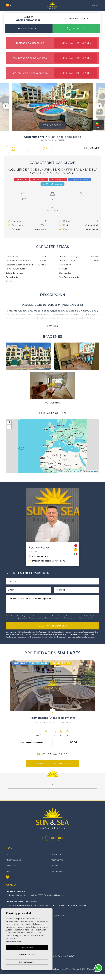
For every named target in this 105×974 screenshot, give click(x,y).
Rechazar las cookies (26, 962)
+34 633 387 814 (39, 556)
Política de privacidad (91, 616)
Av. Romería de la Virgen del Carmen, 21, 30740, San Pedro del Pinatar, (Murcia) (46, 905)
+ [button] (9, 423)
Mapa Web (65, 969)
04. (55, 754)
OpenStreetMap (77, 471)
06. (66, 754)
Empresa (56, 854)
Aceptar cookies (26, 947)
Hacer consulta (28, 28)
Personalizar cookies (27, 954)
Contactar (76, 28)
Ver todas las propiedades (52, 763)
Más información (14, 941)
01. (39, 754)
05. (61, 754)
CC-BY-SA (94, 471)
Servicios (11, 865)
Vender (55, 865)
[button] (13, 149)
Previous (6, 106)
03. (50, 754)
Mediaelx (91, 969)
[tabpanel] (52, 703)
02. (44, 754)
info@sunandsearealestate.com (47, 560)
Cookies (55, 969)
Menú (92, 5)
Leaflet (60, 471)
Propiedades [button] (13, 860)
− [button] (9, 427)
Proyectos (57, 860)
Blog (8, 871)
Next (99, 106)
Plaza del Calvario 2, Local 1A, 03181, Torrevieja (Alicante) (34, 895)
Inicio (9, 854)
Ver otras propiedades (75, 43)
